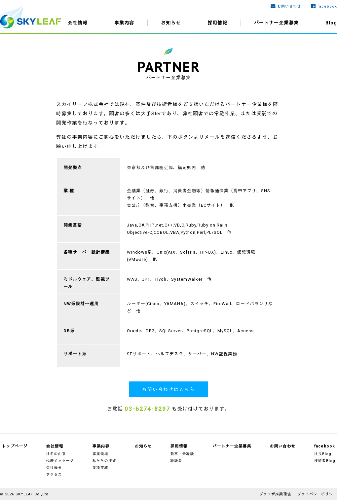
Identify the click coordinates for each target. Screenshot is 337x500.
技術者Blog (324, 461)
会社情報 (78, 22)
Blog (331, 22)
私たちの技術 (104, 461)
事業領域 (100, 454)
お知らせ (171, 22)
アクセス (54, 475)
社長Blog (322, 454)
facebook (327, 6)
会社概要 (54, 468)
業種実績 (100, 468)
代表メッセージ (60, 461)
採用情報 (217, 22)
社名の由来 (56, 454)
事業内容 (124, 22)
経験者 (176, 461)
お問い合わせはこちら (168, 389)
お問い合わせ (289, 6)
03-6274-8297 (147, 408)
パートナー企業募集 (276, 22)
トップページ (15, 446)
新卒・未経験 (182, 454)
